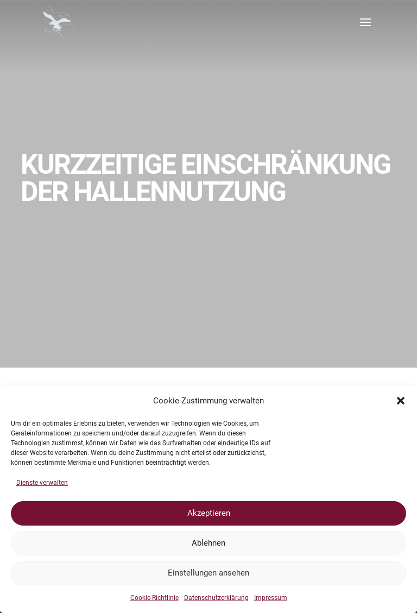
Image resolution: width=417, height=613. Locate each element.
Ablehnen (208, 543)
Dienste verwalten (42, 482)
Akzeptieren (208, 513)
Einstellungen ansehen (208, 573)
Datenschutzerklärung (216, 598)
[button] (400, 400)
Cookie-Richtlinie (154, 598)
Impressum (270, 598)
